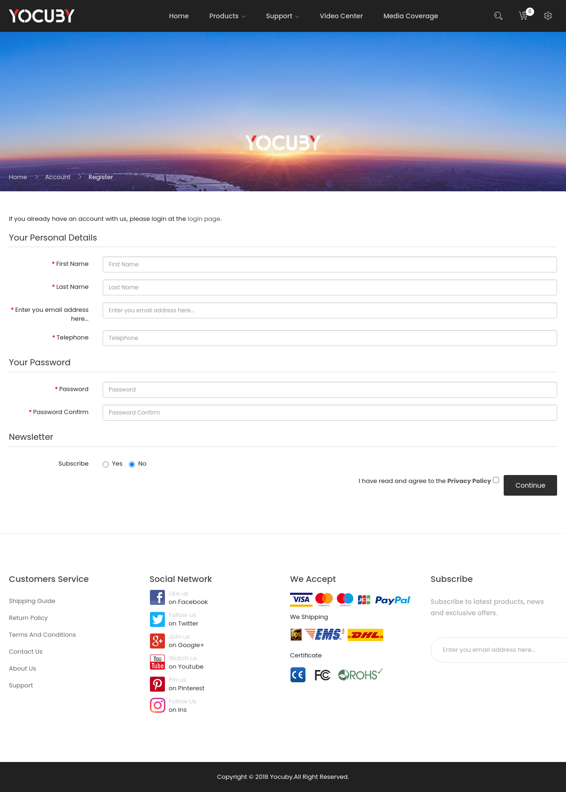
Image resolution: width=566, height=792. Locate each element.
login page (203, 218)
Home (18, 177)
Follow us (212, 619)
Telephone (73, 337)
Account (57, 177)
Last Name (72, 286)
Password (74, 389)
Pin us (212, 684)
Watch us (212, 663)
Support (21, 685)
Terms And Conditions (42, 634)
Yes (112, 463)
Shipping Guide (32, 600)
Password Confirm (61, 411)
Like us (212, 598)
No (137, 463)
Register (101, 177)
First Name (72, 263)
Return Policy (28, 617)
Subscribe (74, 463)
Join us (212, 641)
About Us (22, 668)
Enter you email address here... (52, 314)
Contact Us (26, 651)
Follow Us (212, 706)
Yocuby (281, 776)
